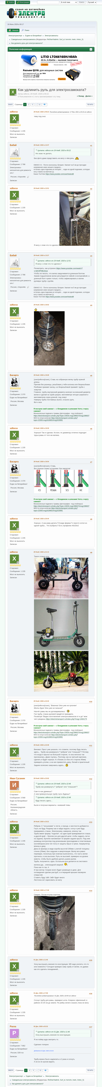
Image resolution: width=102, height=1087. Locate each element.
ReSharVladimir (52, 39)
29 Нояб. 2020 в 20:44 (41, 518)
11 (39, 104)
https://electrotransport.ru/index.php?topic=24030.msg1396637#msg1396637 (61, 416)
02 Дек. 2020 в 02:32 (41, 1026)
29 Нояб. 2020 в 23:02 (41, 778)
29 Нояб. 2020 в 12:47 (41, 145)
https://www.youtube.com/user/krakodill (60, 174)
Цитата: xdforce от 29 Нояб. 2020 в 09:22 (54, 150)
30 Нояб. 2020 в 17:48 (41, 890)
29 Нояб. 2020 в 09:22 (41, 112)
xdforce (14, 112)
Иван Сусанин (17, 778)
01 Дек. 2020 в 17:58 (41, 993)
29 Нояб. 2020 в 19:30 (41, 428)
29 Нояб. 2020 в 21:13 (41, 552)
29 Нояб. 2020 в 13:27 (41, 255)
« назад (80, 96)
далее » (88, 96)
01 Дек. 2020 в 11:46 (41, 960)
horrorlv (68, 39)
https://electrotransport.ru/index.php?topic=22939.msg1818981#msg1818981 (56, 419)
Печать (90, 104)
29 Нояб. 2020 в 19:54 (41, 461)
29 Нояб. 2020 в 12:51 (41, 188)
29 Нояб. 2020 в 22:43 (41, 701)
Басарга (14, 375)
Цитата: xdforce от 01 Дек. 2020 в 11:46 (54, 1032)
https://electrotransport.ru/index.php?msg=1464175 (66, 719)
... (36, 104)
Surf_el (62, 39)
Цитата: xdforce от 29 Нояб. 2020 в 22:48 (54, 784)
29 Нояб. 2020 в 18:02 (41, 305)
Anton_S (80, 39)
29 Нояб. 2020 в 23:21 (41, 821)
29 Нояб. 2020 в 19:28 (41, 375)
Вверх (10, 1070)
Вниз (10, 104)
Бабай (13, 145)
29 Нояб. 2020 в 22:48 (41, 745)
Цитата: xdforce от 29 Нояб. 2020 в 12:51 (54, 261)
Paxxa (13, 1026)
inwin (74, 39)
